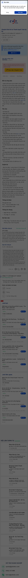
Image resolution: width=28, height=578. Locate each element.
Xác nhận (20, 12)
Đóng (7, 12)
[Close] (26, 2)
